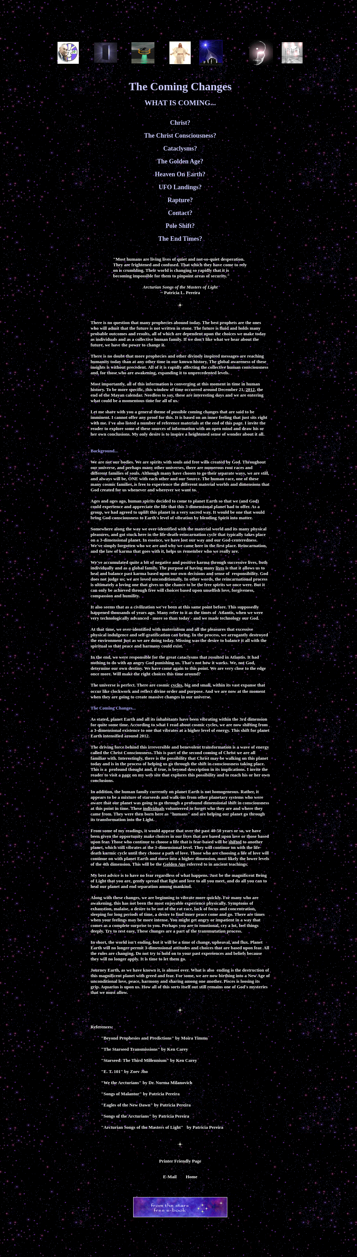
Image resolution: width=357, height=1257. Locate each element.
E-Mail (170, 1176)
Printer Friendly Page (180, 1161)
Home (191, 1176)
